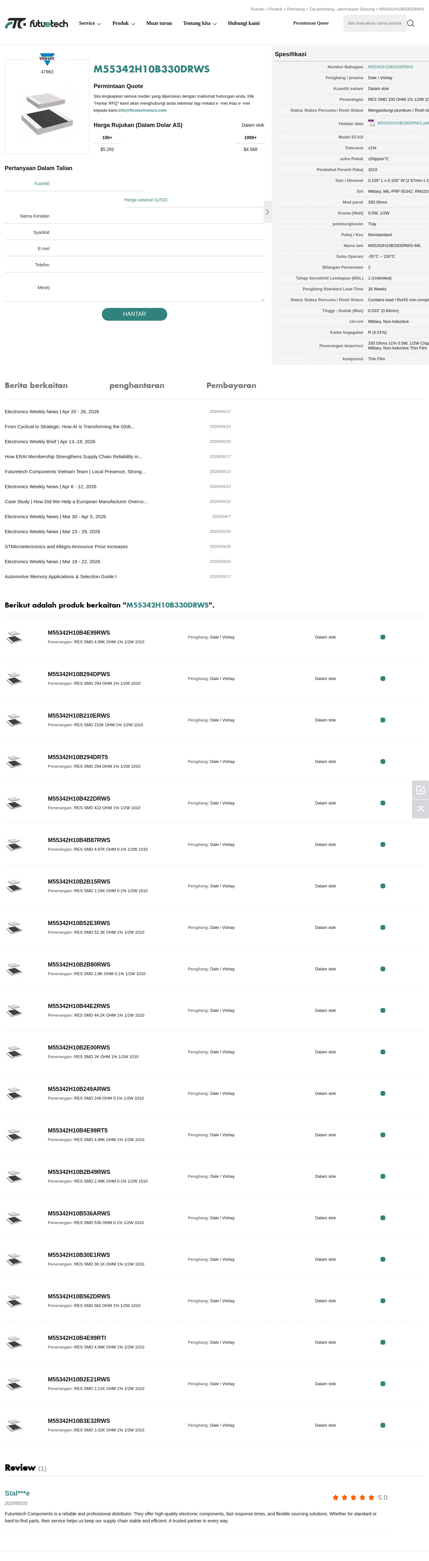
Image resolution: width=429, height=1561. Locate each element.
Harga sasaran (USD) (150, 181)
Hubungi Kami (229, 1543)
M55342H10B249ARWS (79, 998)
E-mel (43, 230)
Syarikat (41, 214)
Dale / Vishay (348, 74)
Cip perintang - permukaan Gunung (342, 7)
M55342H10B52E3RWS (79, 832)
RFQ (404, 545)
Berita (264, 1543)
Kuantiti (41, 181)
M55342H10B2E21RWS (79, 1288)
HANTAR (124, 296)
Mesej (43, 269)
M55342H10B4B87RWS (79, 749)
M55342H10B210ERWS (79, 625)
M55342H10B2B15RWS (79, 791)
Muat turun (159, 21)
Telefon (42, 247)
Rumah (257, 7)
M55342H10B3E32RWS (79, 1330)
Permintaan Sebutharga (135, 1543)
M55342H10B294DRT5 (78, 666)
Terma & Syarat (21, 1543)
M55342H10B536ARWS (79, 1122)
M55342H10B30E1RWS (79, 1164)
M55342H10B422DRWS (79, 708)
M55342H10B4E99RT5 (78, 1039)
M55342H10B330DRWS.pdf (371, 120)
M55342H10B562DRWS (79, 1205)
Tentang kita (196, 21)
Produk (275, 7)
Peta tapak (333, 1543)
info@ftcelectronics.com (173, 108)
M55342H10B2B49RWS (79, 1081)
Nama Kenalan (34, 198)
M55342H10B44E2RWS (79, 915)
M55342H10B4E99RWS (79, 542)
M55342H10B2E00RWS (79, 956)
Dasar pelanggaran (73, 1543)
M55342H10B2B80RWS (79, 873)
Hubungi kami (244, 21)
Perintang (296, 7)
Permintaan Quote (311, 21)
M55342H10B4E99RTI (77, 1247)
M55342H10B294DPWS (79, 583)
